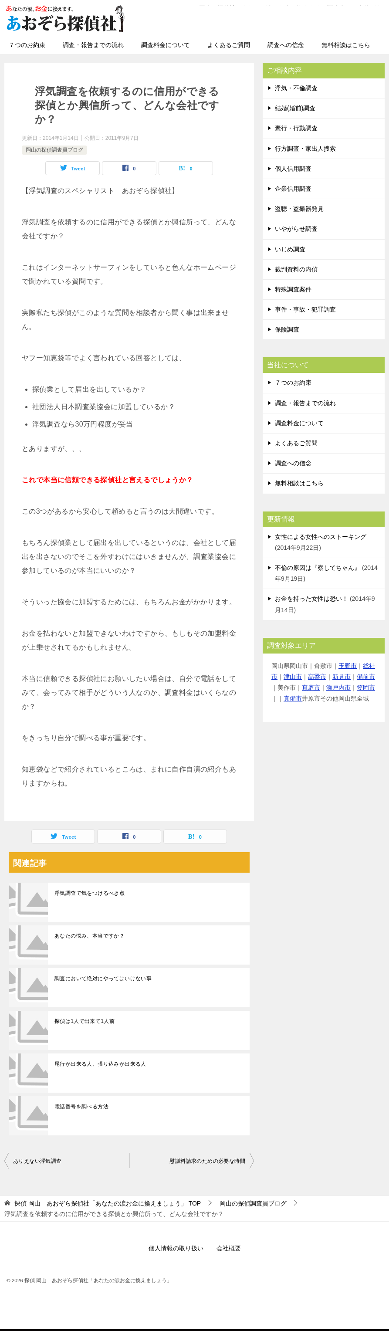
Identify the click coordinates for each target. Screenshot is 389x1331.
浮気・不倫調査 (296, 88)
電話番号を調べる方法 (81, 1107)
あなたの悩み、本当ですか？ (89, 936)
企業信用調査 (293, 188)
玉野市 (347, 665)
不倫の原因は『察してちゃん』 (317, 567)
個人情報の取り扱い (176, 1248)
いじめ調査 (290, 249)
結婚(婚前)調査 (295, 108)
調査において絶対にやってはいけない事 (103, 978)
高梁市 (317, 676)
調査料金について (165, 44)
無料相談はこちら (345, 44)
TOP (107, 1203)
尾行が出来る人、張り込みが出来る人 (100, 1064)
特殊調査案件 (293, 289)
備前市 (366, 676)
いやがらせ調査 (296, 228)
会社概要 (228, 1248)
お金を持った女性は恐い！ (311, 598)
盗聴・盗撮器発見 (299, 208)
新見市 (341, 676)
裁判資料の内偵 (296, 269)
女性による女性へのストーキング (320, 536)
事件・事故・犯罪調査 (305, 309)
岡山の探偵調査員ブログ (54, 150)
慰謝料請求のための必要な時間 (207, 1161)
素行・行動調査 (296, 128)
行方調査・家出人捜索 (305, 148)
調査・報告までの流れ (93, 44)
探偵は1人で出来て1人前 (84, 1021)
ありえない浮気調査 (37, 1161)
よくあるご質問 (228, 44)
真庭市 (311, 687)
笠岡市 (366, 687)
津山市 (293, 676)
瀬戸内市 (338, 687)
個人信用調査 (293, 168)
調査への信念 (285, 44)
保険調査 (287, 329)
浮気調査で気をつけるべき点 (89, 893)
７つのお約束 (27, 44)
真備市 (293, 698)
